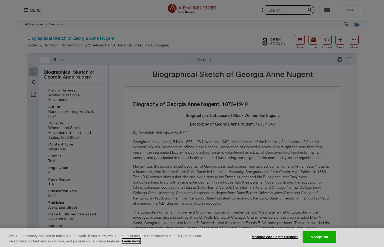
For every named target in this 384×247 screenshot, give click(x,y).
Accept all (319, 237)
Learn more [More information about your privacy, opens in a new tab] (131, 241)
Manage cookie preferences (275, 237)
